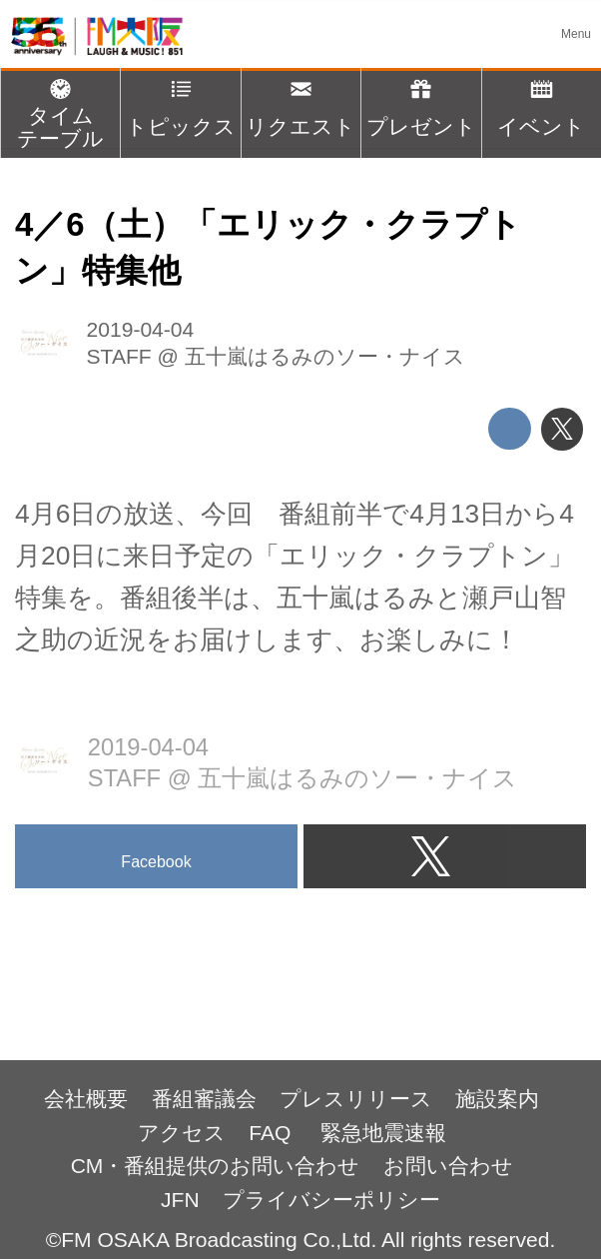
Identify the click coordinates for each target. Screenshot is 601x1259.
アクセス (182, 1132)
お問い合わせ (448, 1165)
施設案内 (497, 1098)
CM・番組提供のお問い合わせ (215, 1165)
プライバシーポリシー (331, 1199)
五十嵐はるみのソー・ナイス (325, 356)
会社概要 (86, 1098)
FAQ (273, 1132)
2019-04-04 (141, 329)
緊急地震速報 (383, 1132)
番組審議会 (204, 1098)
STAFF (119, 356)
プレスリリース (356, 1098)
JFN (180, 1199)
